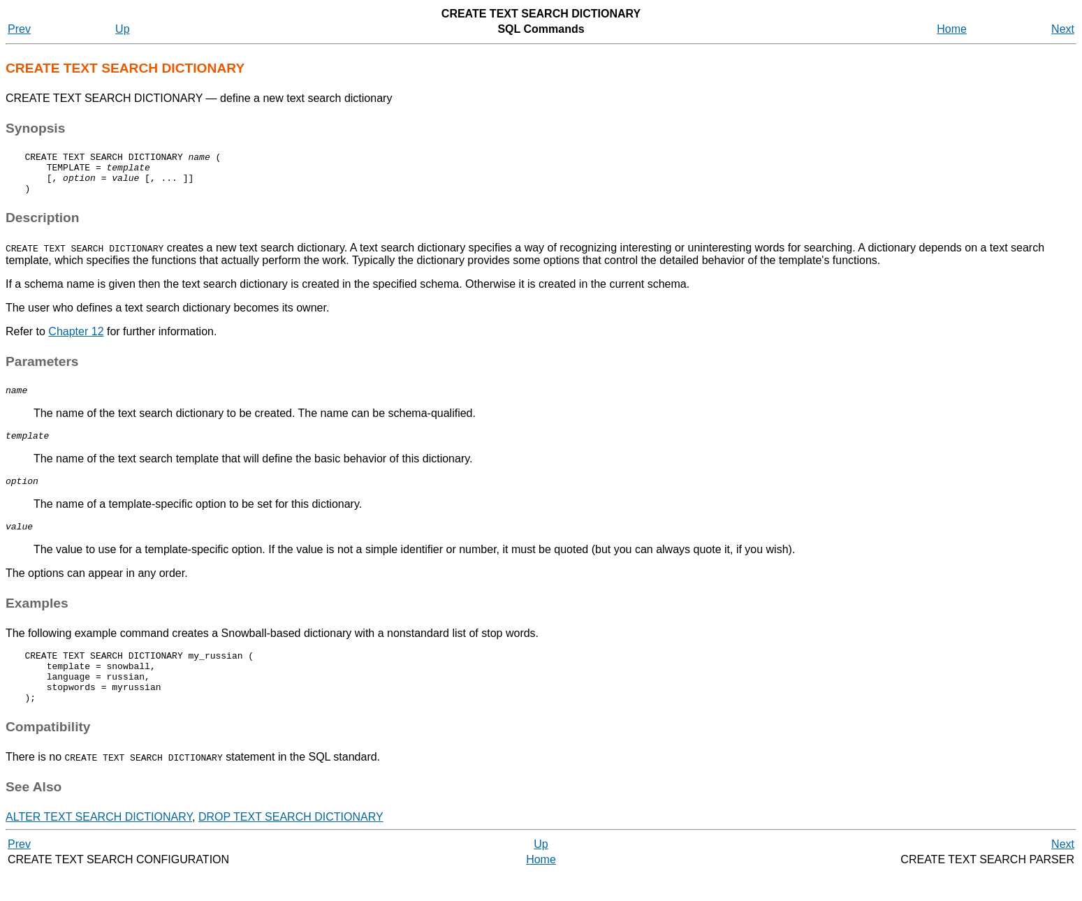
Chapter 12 (75, 340)
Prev (19, 29)
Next (1062, 29)
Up (122, 29)
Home (952, 29)
